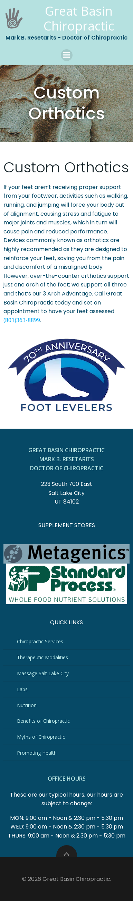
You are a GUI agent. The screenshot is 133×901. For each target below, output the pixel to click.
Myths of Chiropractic (41, 736)
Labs (22, 689)
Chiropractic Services (40, 641)
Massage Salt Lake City (43, 673)
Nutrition (27, 705)
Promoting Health (37, 752)
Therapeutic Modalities (42, 657)
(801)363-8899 (21, 320)
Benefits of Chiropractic (43, 721)
